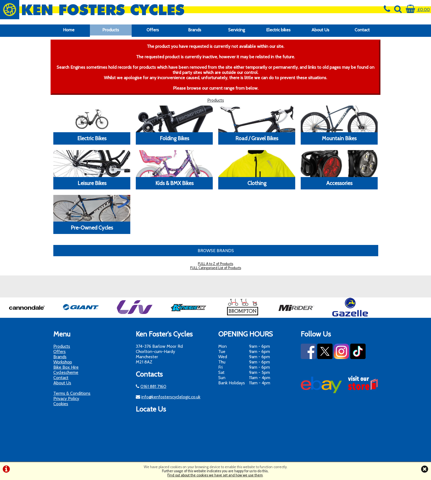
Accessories (339, 183)
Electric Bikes (91, 138)
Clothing (256, 183)
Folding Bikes (174, 138)
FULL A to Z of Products (215, 264)
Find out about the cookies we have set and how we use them (215, 475)
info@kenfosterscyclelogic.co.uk (170, 396)
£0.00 (418, 9)
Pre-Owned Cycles (92, 227)
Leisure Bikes (92, 183)
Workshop (62, 362)
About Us (320, 29)
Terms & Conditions (71, 393)
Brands (194, 29)
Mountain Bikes (339, 138)
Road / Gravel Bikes (256, 138)
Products (110, 29)
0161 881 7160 (153, 386)
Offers (153, 29)
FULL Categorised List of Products (215, 268)
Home (68, 29)
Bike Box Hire (66, 367)
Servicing (236, 29)
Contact (362, 29)
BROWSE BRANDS (216, 250)
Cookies (60, 403)
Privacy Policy (66, 398)
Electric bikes (278, 29)
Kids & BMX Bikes (174, 183)
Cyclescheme (65, 372)
